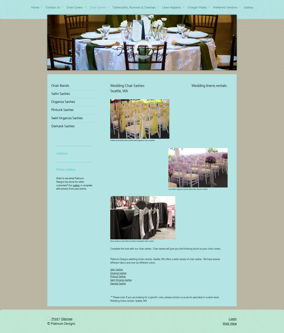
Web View (230, 324)
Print (53, 319)
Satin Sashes (116, 270)
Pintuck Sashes (118, 277)
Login (233, 319)
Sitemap (66, 319)
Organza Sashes (118, 273)
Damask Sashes (118, 284)
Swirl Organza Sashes (121, 280)
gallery (76, 186)
